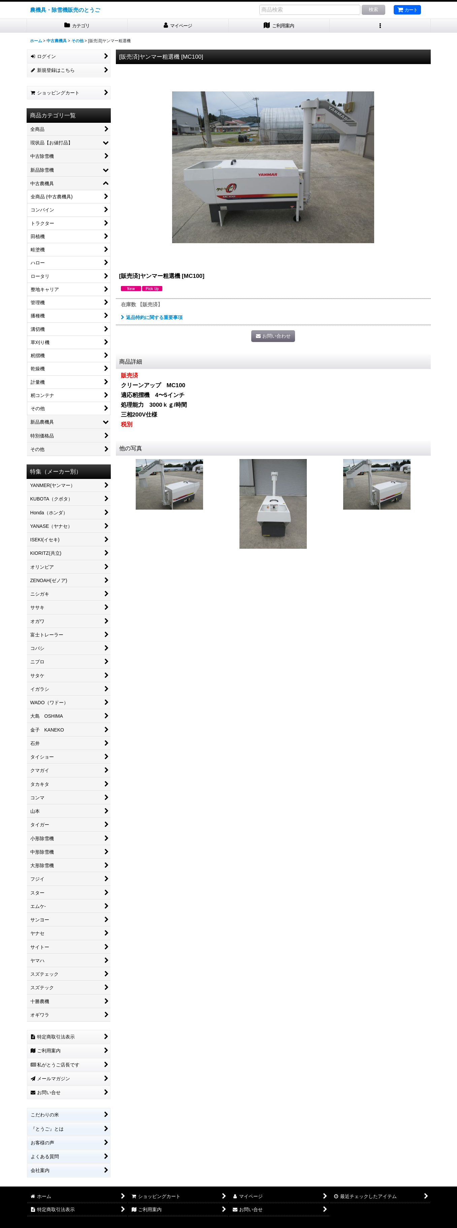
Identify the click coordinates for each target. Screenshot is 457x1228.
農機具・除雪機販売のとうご (65, 10)
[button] (380, 26)
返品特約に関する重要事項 (152, 317)
